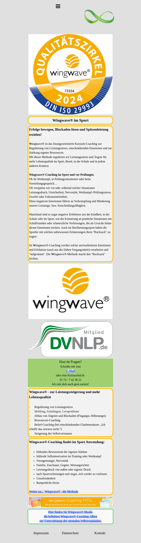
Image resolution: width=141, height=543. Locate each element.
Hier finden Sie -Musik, (70, 512)
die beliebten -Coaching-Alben (70, 516)
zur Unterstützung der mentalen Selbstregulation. (70, 520)
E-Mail (70, 370)
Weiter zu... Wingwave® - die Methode (53, 491)
